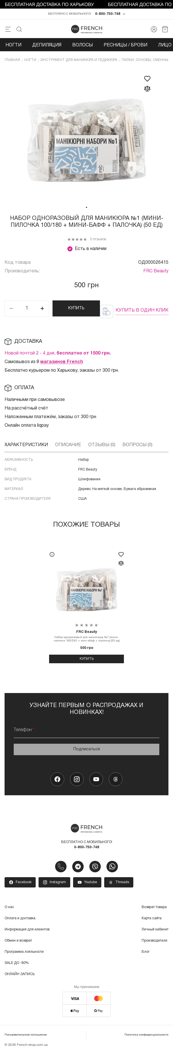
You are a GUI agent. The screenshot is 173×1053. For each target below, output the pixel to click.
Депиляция (46, 45)
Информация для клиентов (27, 929)
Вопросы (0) (137, 445)
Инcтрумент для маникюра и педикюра (79, 60)
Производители (154, 940)
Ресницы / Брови (125, 45)
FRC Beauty (155, 271)
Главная (12, 60)
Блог (146, 951)
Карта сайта (152, 918)
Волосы (82, 45)
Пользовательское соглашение (26, 1035)
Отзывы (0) (101, 445)
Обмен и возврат (18, 940)
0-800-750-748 (107, 13)
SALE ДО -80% (17, 963)
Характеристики (26, 445)
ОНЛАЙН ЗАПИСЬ (20, 974)
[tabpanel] (86, 135)
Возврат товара (154, 907)
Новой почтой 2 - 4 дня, (58, 353)
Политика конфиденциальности (146, 1035)
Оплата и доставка (20, 918)
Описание (68, 445)
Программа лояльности (24, 951)
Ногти (13, 45)
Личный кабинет (155, 929)
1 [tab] (86, 207)
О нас (9, 907)
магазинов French (61, 362)
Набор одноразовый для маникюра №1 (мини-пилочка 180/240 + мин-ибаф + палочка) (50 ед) (86, 636)
